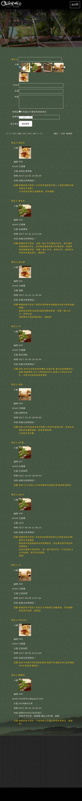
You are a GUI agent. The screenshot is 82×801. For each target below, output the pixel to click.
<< (7, 133)
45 (29, 133)
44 (24, 133)
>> (41, 133)
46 (34, 133)
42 (14, 133)
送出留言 (25, 123)
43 (19, 133)
